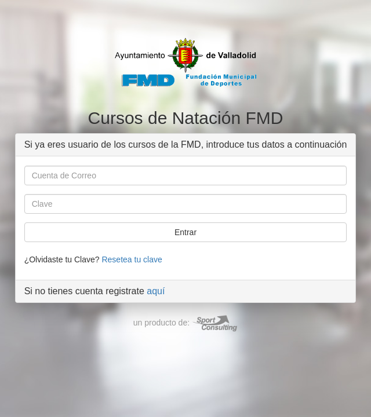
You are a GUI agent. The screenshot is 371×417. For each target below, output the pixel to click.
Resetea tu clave (131, 259)
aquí (156, 291)
